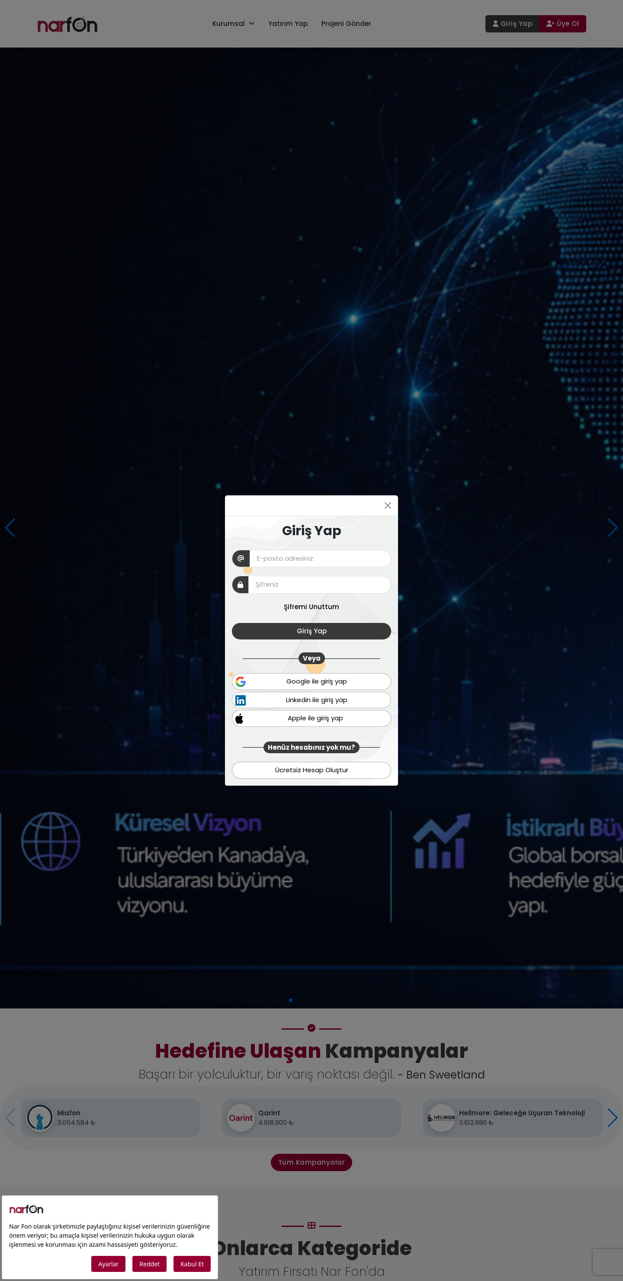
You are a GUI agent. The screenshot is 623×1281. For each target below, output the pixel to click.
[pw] (319, 585)
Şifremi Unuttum (311, 606)
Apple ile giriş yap (289, 718)
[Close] (388, 505)
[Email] (320, 559)
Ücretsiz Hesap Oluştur (311, 769)
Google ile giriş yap (291, 682)
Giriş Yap (312, 631)
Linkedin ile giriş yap (291, 700)
